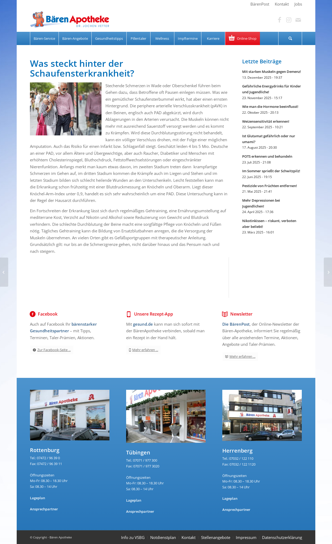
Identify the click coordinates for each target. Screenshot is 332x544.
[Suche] (290, 38)
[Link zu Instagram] (289, 20)
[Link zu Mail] (298, 20)
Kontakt (189, 537)
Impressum (246, 537)
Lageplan (37, 498)
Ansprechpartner (44, 509)
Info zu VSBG (133, 537)
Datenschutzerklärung (282, 537)
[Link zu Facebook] (280, 20)
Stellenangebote (215, 537)
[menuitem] (260, 4)
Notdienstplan (163, 537)
